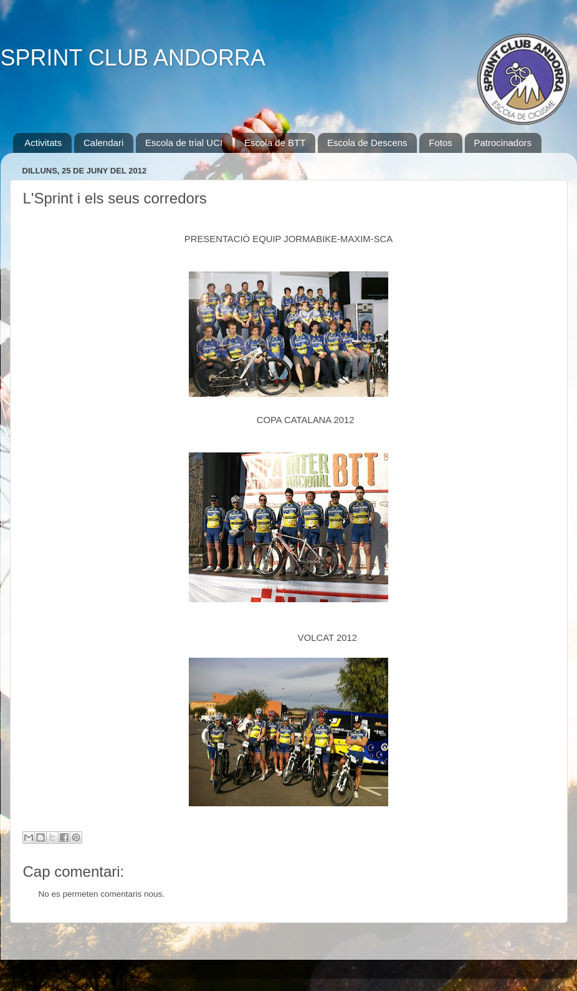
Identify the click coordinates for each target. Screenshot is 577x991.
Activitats (43, 142)
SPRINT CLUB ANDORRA (133, 58)
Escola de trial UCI (183, 142)
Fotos (440, 142)
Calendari (103, 142)
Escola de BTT (274, 142)
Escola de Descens (367, 142)
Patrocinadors (503, 142)
